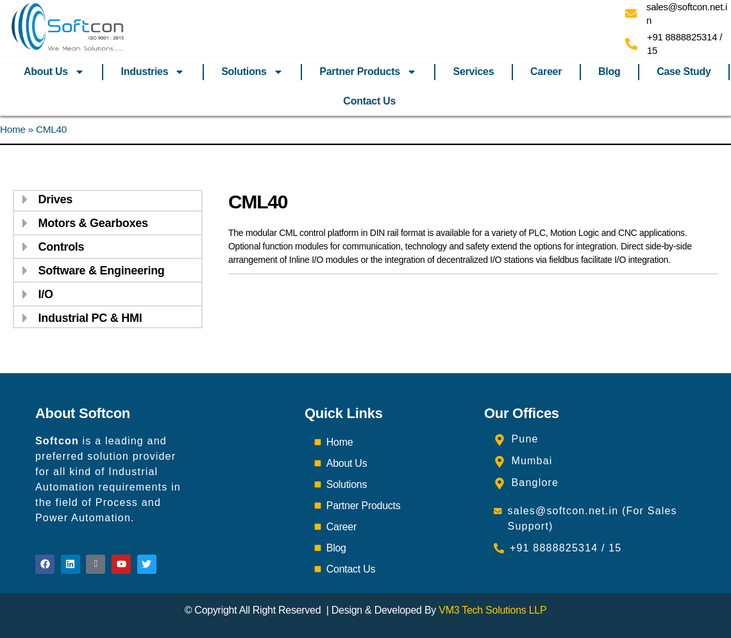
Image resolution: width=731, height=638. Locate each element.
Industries (153, 71)
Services (473, 71)
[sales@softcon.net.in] (631, 13)
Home (13, 129)
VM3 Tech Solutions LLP (492, 610)
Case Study (683, 71)
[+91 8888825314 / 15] (631, 44)
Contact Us (369, 101)
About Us (54, 71)
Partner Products (368, 71)
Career (546, 71)
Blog (609, 71)
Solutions (252, 71)
